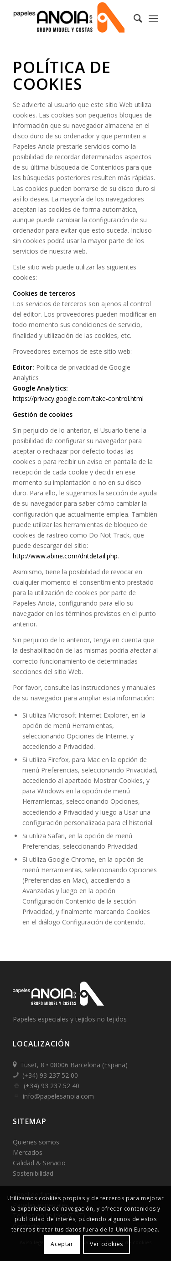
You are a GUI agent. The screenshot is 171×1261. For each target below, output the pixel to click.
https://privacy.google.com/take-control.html (78, 398)
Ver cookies (106, 1244)
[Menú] (153, 18)
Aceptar (62, 1244)
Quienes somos (36, 1142)
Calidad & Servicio (39, 1162)
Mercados (27, 1152)
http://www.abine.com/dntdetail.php (65, 556)
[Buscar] (133, 18)
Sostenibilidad (33, 1173)
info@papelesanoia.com (58, 1096)
